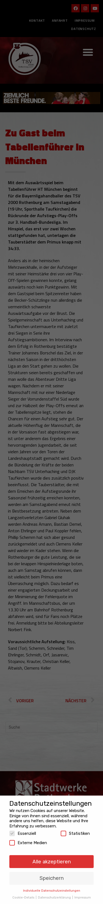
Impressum (82, 893)
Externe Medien (28, 838)
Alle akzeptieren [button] (51, 857)
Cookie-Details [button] (23, 893)
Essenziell (22, 829)
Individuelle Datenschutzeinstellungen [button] (51, 886)
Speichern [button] (52, 874)
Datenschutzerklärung (55, 893)
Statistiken (75, 829)
